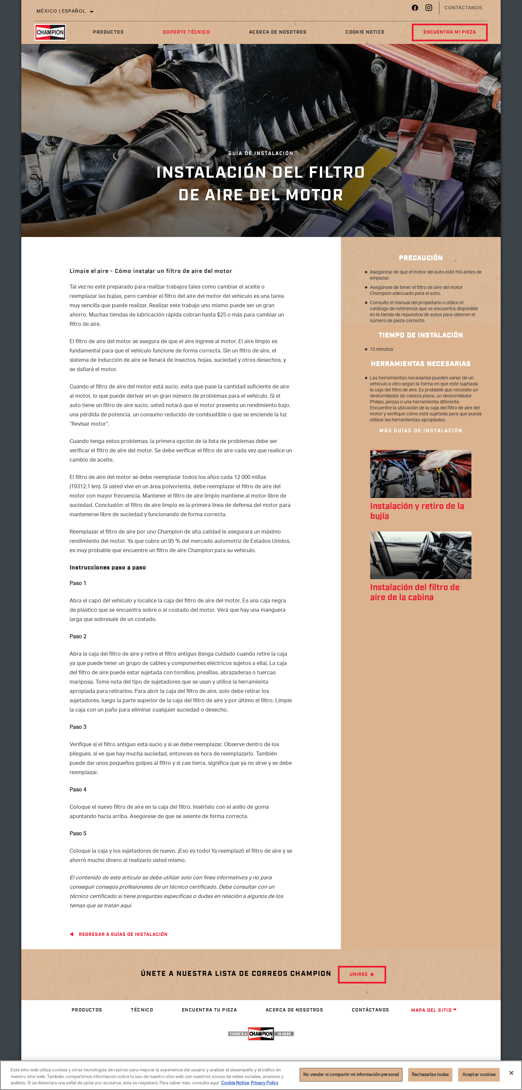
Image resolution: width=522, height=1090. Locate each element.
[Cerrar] (511, 1072)
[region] (261, 1075)
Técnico (142, 1010)
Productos (108, 32)
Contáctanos (463, 8)
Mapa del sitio (434, 1010)
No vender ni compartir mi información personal (351, 1074)
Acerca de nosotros (278, 32)
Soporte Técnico (186, 32)
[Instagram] (428, 9)
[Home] (54, 32)
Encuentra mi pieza (449, 32)
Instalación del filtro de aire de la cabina (415, 593)
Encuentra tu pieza (209, 1010)
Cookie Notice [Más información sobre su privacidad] (235, 1083)
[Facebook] (414, 9)
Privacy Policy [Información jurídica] (264, 1083)
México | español (61, 11)
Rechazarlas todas (430, 1074)
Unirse (359, 974)
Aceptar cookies (479, 1074)
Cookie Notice (365, 32)
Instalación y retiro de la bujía (417, 511)
